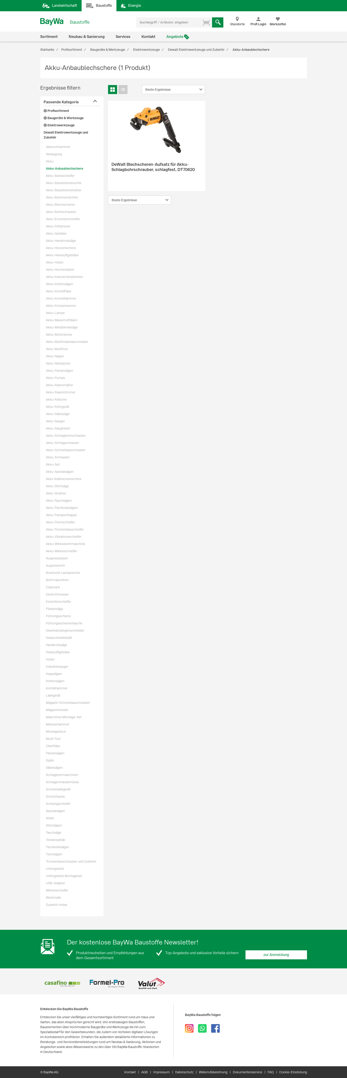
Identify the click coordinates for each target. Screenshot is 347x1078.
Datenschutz (184, 1072)
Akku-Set (53, 464)
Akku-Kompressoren (61, 306)
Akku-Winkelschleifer (61, 551)
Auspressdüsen (57, 558)
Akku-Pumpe (55, 378)
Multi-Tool (53, 739)
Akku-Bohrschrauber (61, 212)
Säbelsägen (54, 768)
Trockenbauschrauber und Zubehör (71, 861)
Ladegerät (53, 695)
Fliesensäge (54, 609)
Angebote (174, 37)
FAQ (271, 1072)
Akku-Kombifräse (58, 291)
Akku (49, 161)
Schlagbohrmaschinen (62, 775)
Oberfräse (53, 746)
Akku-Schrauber (58, 457)
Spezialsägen (55, 811)
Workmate (53, 898)
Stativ (50, 818)
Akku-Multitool (57, 349)
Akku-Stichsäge (57, 486)
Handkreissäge (56, 645)
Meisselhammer (57, 724)
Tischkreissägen (57, 847)
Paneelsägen (55, 753)
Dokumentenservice (247, 1072)
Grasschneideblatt (59, 638)
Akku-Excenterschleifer (63, 219)
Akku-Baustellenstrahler (63, 190)
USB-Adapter (55, 883)
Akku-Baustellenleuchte (63, 183)
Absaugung (54, 154)
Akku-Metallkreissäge (62, 327)
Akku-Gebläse (56, 233)
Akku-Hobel (54, 262)
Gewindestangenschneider (65, 630)
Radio (50, 760)
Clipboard (53, 587)
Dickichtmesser (57, 594)
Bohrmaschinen (57, 580)
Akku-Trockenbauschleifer (65, 529)
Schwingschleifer (58, 804)
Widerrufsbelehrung (213, 1072)
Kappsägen (54, 674)
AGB (144, 1072)
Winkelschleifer (57, 890)
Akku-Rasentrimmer (61, 392)
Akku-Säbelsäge (58, 414)
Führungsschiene (58, 616)
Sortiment (49, 36)
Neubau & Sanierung (87, 36)
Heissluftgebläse (58, 652)
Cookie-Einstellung (293, 1072)
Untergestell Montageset (64, 876)
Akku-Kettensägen (59, 284)
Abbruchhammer (58, 147)
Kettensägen (55, 681)
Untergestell (55, 869)
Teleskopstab (55, 840)
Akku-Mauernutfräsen (62, 320)
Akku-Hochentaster (60, 270)
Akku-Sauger (55, 421)
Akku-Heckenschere (61, 248)
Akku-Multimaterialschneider (67, 342)
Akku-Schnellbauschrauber (65, 450)
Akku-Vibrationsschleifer (63, 537)
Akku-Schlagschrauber (62, 443)
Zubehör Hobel (56, 905)
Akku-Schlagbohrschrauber (66, 436)
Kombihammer (57, 688)
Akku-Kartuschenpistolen (64, 277)
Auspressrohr (55, 565)
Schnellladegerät (58, 789)
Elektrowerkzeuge (59, 125)
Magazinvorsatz (57, 710)
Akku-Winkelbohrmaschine (65, 544)
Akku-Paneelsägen (59, 371)
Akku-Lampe (55, 313)
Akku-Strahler (56, 493)
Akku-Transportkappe (61, 515)
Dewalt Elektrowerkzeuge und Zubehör (66, 134)
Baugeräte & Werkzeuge (64, 118)
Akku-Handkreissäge (61, 241)
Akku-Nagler (55, 356)
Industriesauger (57, 667)
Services (123, 36)
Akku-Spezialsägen (60, 472)
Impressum (161, 1072)
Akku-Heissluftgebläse (62, 255)
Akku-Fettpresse (58, 226)
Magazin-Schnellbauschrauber (68, 703)
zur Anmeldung (276, 954)
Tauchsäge (53, 833)
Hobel (50, 659)
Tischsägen (54, 854)
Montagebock (56, 731)
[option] (62, 983)
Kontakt (148, 36)
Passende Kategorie (61, 102)
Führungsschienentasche (64, 623)
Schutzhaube (55, 796)
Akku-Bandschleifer (60, 176)
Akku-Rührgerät (57, 407)
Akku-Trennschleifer (60, 522)
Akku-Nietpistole (58, 363)
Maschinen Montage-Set (64, 717)
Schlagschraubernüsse (62, 782)
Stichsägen (54, 825)
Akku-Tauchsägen (59, 501)
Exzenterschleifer (58, 602)
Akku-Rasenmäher (59, 385)
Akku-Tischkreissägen (62, 508)
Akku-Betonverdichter (62, 197)
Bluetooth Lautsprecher (63, 573)
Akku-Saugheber (58, 428)
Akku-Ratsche (56, 399)
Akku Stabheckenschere (63, 479)
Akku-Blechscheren (60, 205)
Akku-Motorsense (59, 334)
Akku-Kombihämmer (61, 298)
